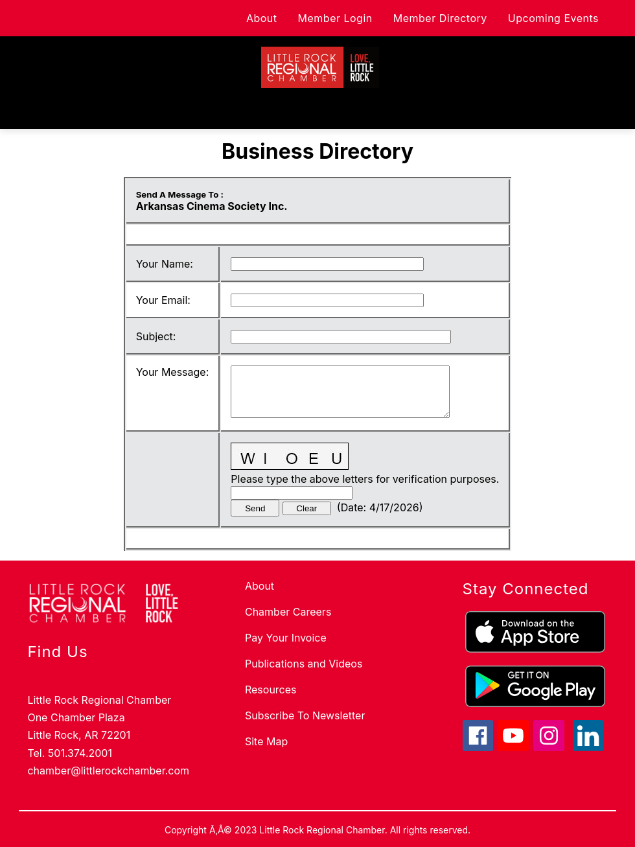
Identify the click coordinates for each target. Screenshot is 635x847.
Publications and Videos (303, 663)
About (261, 18)
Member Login (335, 18)
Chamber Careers (288, 611)
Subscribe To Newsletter (305, 715)
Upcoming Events (553, 18)
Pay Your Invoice (286, 637)
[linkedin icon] (588, 747)
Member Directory (440, 18)
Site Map (266, 741)
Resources (271, 689)
